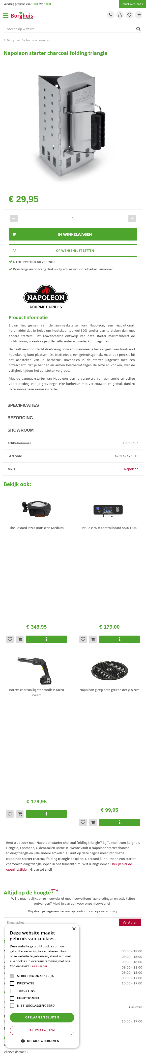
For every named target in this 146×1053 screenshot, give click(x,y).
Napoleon (131, 468)
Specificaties (23, 405)
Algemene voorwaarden (21, 913)
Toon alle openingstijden (22, 823)
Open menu (5, 15)
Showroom (20, 430)
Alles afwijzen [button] (42, 1030)
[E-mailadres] (73, 718)
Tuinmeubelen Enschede (91, 986)
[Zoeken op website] (73, 29)
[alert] (42, 986)
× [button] (74, 929)
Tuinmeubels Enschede (90, 981)
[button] (42, 1040)
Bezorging (20, 417)
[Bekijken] (138, 15)
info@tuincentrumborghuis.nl (26, 873)
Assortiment (13, 920)
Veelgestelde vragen (18, 906)
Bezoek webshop (132, 4)
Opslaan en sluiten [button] (42, 1017)
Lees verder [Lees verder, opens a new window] (39, 966)
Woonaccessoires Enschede (93, 992)
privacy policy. (107, 706)
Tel (111, 15)
